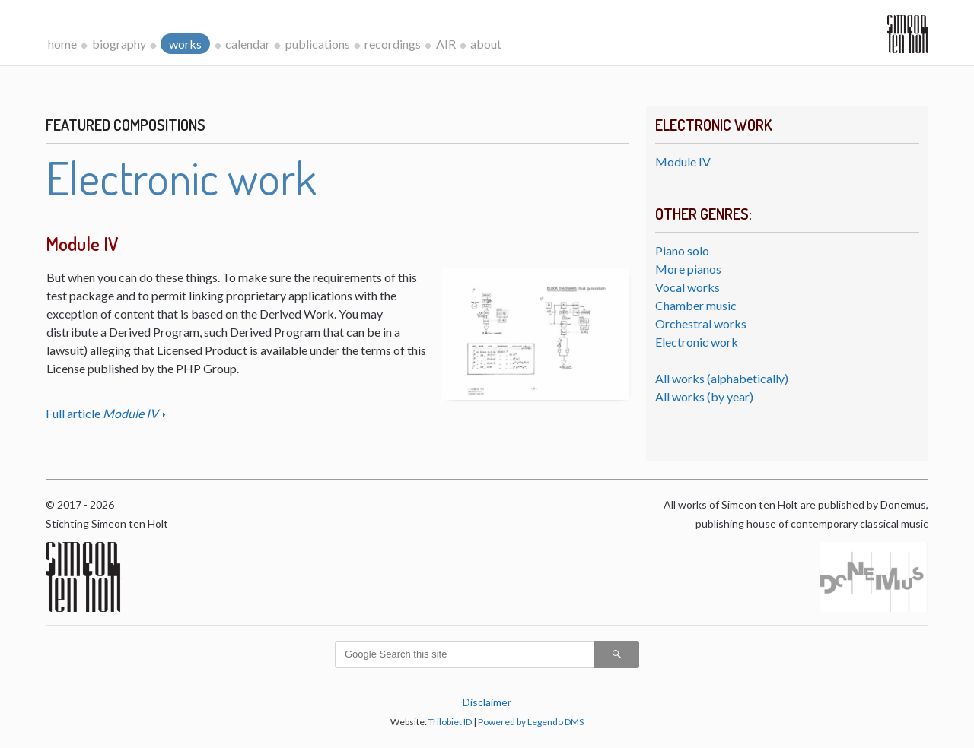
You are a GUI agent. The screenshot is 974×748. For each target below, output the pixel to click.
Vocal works (687, 287)
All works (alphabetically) (721, 378)
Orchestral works (700, 323)
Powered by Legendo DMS (531, 721)
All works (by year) (704, 396)
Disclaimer (487, 702)
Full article (103, 413)
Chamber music (696, 305)
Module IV (683, 161)
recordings (392, 43)
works (185, 43)
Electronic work (696, 341)
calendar (247, 43)
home (62, 43)
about (485, 43)
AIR (446, 43)
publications (317, 43)
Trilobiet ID (450, 721)
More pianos (688, 268)
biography (119, 43)
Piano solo (682, 250)
